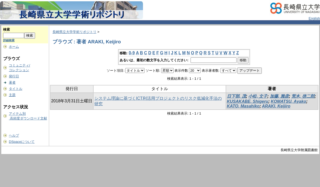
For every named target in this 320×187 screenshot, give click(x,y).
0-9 (132, 53)
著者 (12, 82)
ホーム (14, 47)
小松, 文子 (257, 96)
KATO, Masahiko (243, 106)
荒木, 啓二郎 (303, 96)
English (314, 18)
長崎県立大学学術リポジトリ (74, 32)
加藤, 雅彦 (279, 96)
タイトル (15, 89)
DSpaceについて (22, 142)
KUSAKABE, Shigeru (247, 101)
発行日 (14, 76)
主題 (12, 95)
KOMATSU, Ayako (288, 101)
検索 (6, 29)
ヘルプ (14, 135)
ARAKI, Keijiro (276, 106)
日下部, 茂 (236, 96)
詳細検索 (9, 40)
